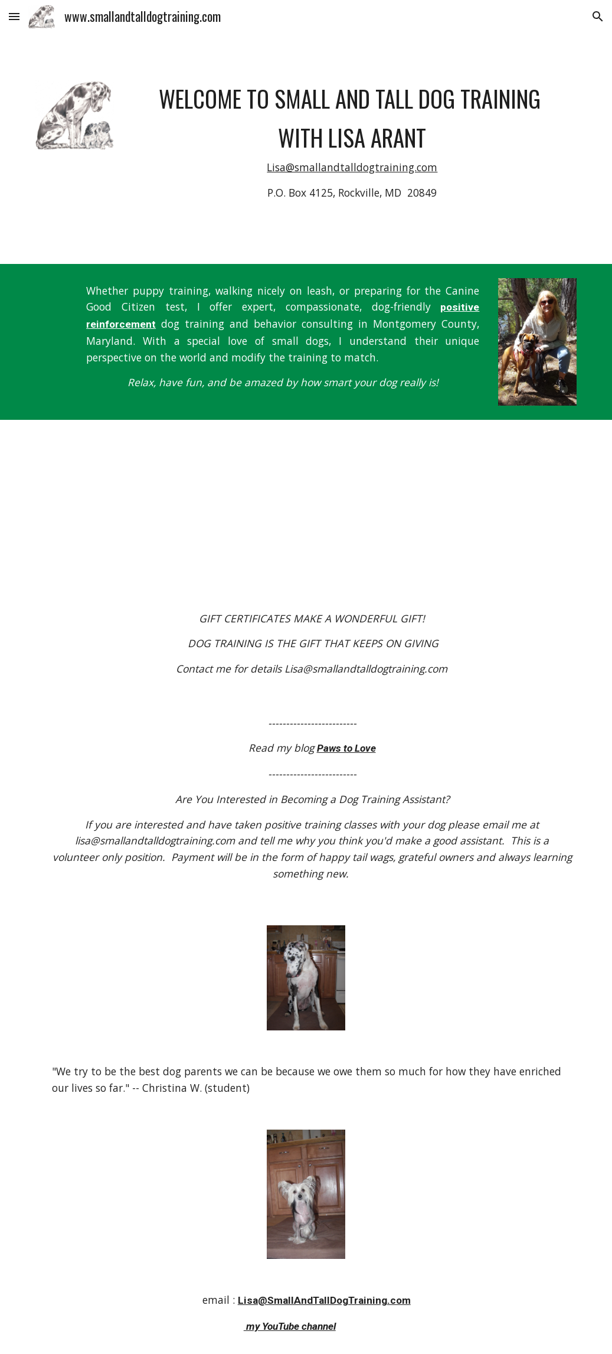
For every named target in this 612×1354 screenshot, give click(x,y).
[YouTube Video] (329, 493)
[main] (352, 148)
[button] (14, 16)
